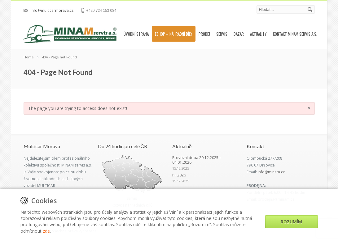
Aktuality (258, 34)
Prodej (204, 34)
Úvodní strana (136, 34)
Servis (221, 34)
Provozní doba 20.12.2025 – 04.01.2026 (196, 160)
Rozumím (291, 222)
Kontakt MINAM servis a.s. (295, 34)
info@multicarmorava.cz (52, 10)
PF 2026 (179, 175)
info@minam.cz (271, 172)
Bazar (239, 34)
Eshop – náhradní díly (173, 34)
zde (46, 231)
